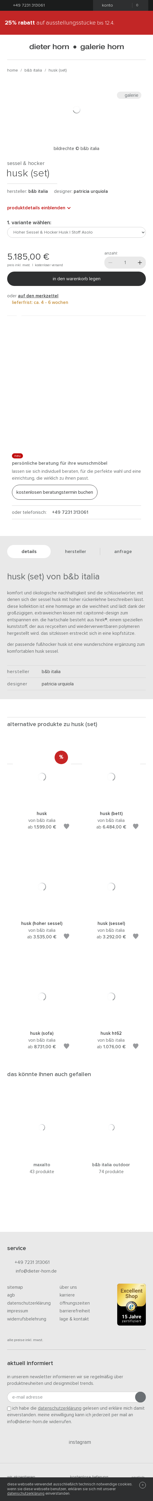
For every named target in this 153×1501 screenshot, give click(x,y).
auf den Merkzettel (38, 296)
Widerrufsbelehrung (26, 1319)
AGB (11, 1295)
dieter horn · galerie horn (76, 47)
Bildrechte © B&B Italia (76, 148)
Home (12, 70)
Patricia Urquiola (91, 191)
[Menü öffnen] (12, 47)
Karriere (67, 1295)
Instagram (76, 1442)
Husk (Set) (58, 70)
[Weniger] (110, 263)
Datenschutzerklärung (29, 1303)
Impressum (17, 1311)
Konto (105, 5)
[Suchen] (140, 47)
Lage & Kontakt (74, 1319)
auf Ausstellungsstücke (59, 23)
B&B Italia (33, 70)
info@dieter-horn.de (32, 1271)
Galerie (129, 95)
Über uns (68, 1287)
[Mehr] (140, 263)
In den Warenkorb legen (77, 278)
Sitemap (15, 1287)
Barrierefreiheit (75, 1311)
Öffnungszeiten (75, 1303)
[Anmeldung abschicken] (140, 1397)
